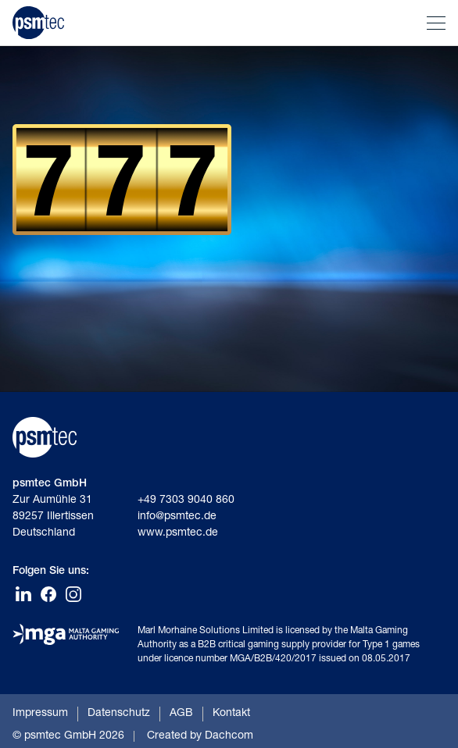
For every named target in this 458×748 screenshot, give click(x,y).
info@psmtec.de (177, 516)
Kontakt (231, 713)
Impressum (40, 713)
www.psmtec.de (178, 533)
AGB (181, 713)
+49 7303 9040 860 (186, 500)
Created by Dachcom (200, 736)
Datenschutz (119, 713)
